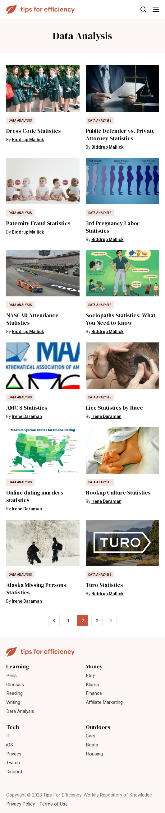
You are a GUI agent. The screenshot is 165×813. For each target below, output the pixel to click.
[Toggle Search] (143, 9)
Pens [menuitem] (11, 675)
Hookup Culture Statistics (118, 492)
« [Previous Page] (54, 620)
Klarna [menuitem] (92, 684)
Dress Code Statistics (33, 131)
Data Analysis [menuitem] (20, 711)
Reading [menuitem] (14, 693)
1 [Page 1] (68, 620)
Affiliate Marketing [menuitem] (104, 702)
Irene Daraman (27, 416)
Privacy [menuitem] (13, 753)
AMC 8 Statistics (26, 407)
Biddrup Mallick (28, 140)
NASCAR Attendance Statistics (32, 319)
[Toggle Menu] (156, 9)
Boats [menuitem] (92, 744)
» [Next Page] (111, 620)
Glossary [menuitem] (15, 684)
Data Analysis (20, 120)
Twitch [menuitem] (13, 762)
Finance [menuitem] (94, 693)
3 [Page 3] (97, 620)
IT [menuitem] (8, 735)
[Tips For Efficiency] (40, 9)
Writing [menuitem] (13, 702)
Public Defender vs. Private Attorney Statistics (120, 134)
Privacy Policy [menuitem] (20, 804)
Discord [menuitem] (14, 771)
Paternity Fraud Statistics (38, 223)
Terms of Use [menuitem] (53, 804)
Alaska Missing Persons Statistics (36, 588)
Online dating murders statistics (34, 496)
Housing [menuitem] (94, 753)
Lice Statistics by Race (114, 407)
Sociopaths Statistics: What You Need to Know (120, 319)
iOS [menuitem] (9, 744)
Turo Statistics (104, 585)
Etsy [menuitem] (90, 675)
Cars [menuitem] (90, 735)
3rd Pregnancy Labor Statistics (113, 227)
